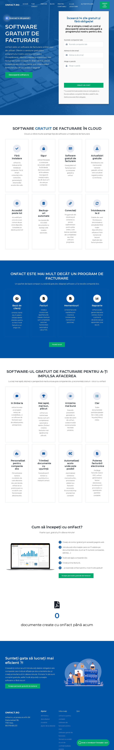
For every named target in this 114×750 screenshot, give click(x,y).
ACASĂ (25, 4)
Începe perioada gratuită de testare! (76, 576)
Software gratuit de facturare (66, 734)
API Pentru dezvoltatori (45, 717)
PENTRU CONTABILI (62, 5)
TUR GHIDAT (34, 5)
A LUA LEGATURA (73, 5)
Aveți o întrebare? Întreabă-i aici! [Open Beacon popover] (93, 743)
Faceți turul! (57, 344)
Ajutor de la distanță (48, 726)
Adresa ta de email (71, 51)
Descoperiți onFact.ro (19, 75)
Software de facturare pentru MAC (64, 726)
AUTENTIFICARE (87, 4)
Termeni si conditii (65, 739)
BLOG (52, 4)
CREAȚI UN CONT (104, 5)
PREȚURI (44, 4)
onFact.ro (12, 5)
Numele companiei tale (73, 40)
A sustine (44, 722)
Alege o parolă (69, 61)
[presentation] (81, 75)
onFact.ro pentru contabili (65, 717)
